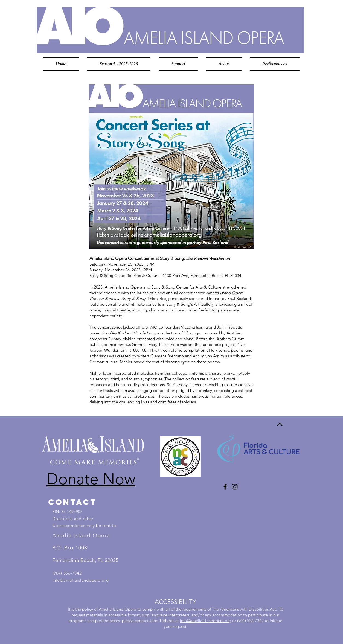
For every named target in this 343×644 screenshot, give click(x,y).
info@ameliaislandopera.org (80, 580)
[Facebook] (225, 487)
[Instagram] (235, 487)
